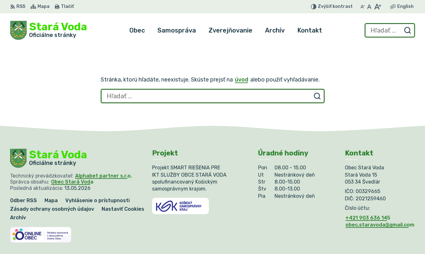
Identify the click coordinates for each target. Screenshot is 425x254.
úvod (241, 79)
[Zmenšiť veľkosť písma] (362, 6)
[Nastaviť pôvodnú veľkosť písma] (369, 6)
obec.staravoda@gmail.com (379, 225)
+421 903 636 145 (367, 218)
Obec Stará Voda (72, 182)
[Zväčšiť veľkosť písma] (377, 6)
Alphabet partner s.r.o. (103, 176)
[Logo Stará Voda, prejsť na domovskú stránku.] (48, 30)
